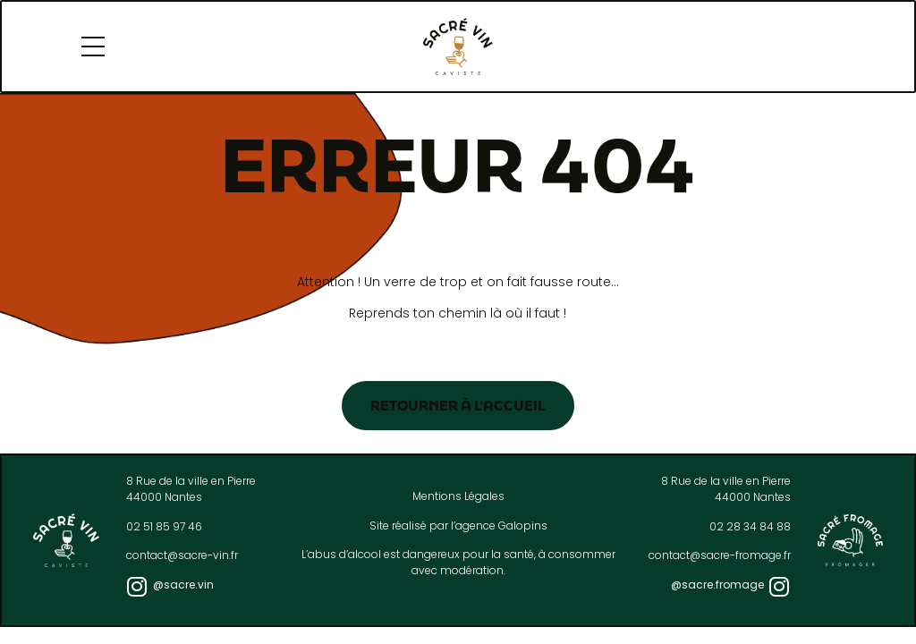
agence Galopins (501, 525)
